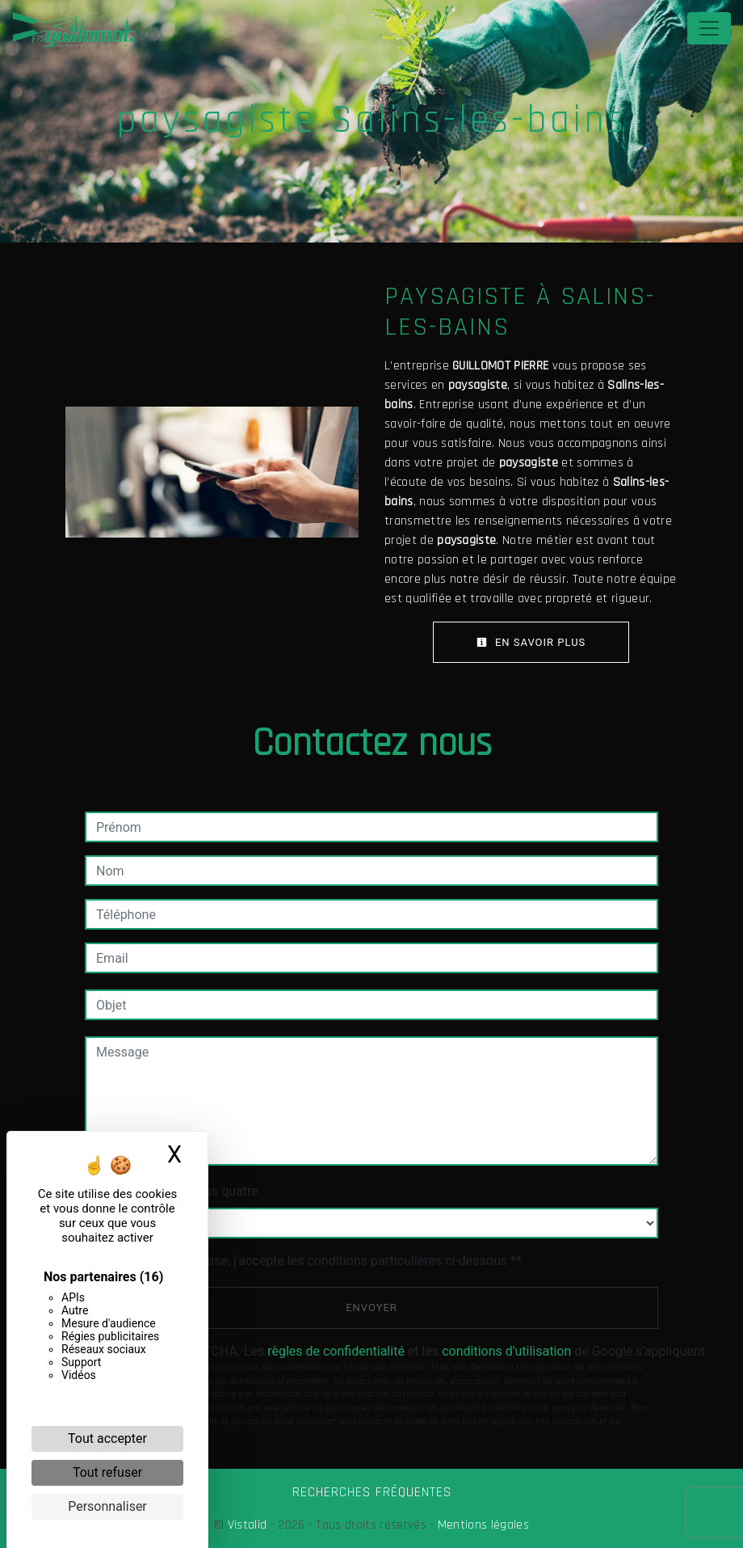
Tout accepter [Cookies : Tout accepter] (107, 1438)
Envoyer (371, 1307)
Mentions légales (481, 1524)
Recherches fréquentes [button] (371, 1492)
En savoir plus (531, 642)
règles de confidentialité (336, 1351)
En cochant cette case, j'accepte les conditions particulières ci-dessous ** (311, 1260)
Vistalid (247, 1524)
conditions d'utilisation (506, 1351)
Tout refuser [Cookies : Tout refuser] (107, 1472)
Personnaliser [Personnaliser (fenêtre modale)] (107, 1506)
